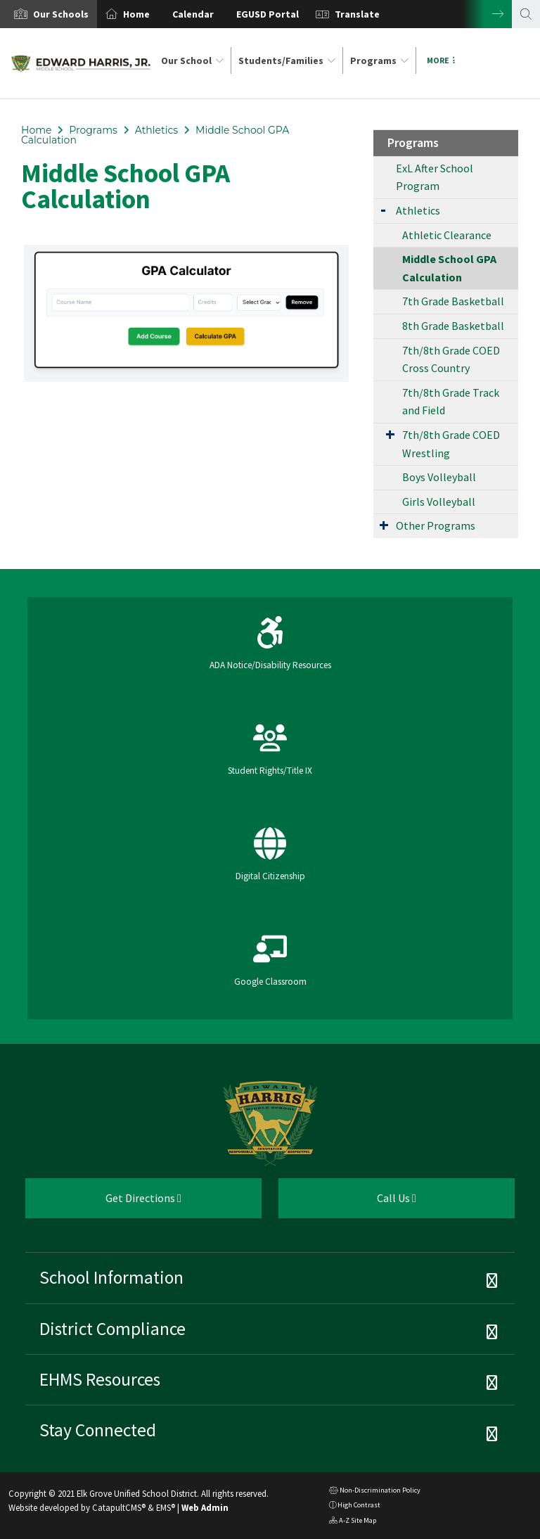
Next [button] (487, 14)
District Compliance (112, 1328)
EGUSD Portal (267, 14)
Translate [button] (357, 14)
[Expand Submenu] (383, 209)
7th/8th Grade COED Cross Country (451, 359)
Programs (379, 60)
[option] (48, 14)
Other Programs (435, 525)
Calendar (193, 14)
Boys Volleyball (439, 477)
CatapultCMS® (119, 1507)
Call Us (347, 1203)
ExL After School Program (434, 177)
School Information (111, 1277)
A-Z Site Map (352, 1522)
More (441, 60)
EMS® (165, 1507)
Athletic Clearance (446, 235)
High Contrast (359, 1504)
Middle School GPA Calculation (449, 268)
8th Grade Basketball (453, 326)
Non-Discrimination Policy (374, 1492)
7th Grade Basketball (453, 301)
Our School (192, 60)
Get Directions (103, 1203)
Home (136, 14)
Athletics (157, 130)
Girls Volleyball (438, 501)
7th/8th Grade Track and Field (450, 401)
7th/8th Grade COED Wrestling (451, 444)
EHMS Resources (99, 1379)
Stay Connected (97, 1430)
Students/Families (286, 60)
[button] (61, 14)
